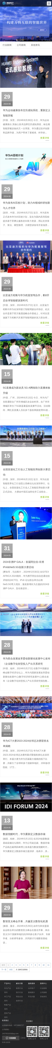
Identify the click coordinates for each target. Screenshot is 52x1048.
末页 (11, 970)
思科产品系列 (7, 1015)
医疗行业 (19, 992)
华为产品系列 (7, 990)
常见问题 (31, 997)
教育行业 (19, 988)
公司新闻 (21, 45)
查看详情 (44, 139)
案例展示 (31, 992)
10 (44, 965)
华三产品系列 (7, 999)
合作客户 (31, 988)
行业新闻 (7, 45)
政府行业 (19, 1001)
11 (48, 965)
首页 (3, 965)
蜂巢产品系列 (7, 1007)
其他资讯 (35, 45)
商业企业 (19, 997)
